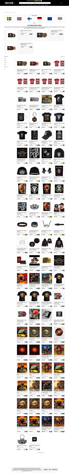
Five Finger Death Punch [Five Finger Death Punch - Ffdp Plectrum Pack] (32, 143)
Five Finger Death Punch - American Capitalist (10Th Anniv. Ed (22, 338)
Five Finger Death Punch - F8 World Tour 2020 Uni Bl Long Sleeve (21, 249)
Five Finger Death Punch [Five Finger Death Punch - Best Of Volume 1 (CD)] (20, 107)
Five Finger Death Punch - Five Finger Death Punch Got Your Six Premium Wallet (59, 321)
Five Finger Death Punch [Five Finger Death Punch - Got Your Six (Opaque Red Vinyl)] (20, 286)
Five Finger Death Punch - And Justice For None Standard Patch (47, 213)
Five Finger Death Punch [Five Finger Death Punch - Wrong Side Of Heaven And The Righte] (45, 286)
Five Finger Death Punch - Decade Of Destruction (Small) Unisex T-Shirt (59, 285)
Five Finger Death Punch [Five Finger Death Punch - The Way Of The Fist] (57, 358)
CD (23, 5)
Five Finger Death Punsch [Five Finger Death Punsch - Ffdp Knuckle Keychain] (32, 125)
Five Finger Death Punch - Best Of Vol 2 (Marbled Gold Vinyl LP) (56, 31)
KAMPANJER (42, 5)
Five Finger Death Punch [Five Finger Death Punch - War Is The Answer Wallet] (45, 107)
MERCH (31, 5)
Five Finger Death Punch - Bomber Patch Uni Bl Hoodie (58, 249)
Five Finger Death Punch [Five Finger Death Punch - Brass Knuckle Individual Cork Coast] (20, 161)
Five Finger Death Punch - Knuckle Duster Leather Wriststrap (33, 231)
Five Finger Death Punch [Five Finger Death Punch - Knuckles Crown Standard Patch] (57, 197)
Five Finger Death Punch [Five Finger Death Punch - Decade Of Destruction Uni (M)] (20, 304)
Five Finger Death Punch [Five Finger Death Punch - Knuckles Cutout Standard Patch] (32, 215)
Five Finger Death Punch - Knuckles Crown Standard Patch (58, 195)
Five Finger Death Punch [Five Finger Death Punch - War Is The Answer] (20, 376)
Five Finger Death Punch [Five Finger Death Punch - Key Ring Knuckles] (20, 447)
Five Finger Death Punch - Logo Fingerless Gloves (46, 177)
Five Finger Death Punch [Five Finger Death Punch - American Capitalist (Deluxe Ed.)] (57, 376)
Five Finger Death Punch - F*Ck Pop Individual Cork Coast (34, 159)
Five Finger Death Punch (13, 12)
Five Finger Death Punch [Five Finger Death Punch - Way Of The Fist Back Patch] (45, 197)
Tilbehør (34, 5)
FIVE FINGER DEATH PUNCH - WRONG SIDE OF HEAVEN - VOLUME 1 (46, 356)
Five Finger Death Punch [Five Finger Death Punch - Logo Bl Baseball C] (57, 215)
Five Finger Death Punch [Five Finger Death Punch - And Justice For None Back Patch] (20, 197)
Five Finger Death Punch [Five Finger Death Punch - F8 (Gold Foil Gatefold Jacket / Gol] (45, 268)
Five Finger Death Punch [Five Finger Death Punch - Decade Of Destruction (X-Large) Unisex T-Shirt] (45, 304)
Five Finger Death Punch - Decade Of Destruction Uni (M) (22, 303)
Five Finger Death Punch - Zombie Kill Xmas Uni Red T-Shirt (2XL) (47, 88)
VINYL (22, 5)
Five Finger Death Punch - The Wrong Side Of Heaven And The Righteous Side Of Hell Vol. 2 (47, 428)
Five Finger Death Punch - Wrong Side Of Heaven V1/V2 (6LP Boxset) (34, 267)
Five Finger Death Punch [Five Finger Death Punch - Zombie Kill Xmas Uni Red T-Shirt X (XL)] (32, 89)
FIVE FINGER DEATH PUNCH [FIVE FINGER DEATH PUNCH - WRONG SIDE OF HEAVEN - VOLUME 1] (45, 358)
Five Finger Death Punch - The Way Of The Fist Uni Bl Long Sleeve (34, 249)
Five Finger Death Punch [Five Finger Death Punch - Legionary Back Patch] (57, 179)
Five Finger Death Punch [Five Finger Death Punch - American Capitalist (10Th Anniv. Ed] (20, 340)
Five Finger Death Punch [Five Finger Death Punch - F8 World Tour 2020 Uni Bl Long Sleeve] (20, 250)
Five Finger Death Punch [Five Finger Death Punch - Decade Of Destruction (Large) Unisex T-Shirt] (32, 304)
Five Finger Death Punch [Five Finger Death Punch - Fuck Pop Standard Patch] (20, 215)
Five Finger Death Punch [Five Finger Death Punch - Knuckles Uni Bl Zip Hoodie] (45, 250)
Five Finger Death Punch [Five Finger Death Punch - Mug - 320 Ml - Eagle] (20, 125)
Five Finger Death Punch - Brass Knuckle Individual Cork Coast (21, 159)
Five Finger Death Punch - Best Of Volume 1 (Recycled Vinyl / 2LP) (33, 106)
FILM (26, 5)
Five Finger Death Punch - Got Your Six (59, 409)
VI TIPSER (38, 5)
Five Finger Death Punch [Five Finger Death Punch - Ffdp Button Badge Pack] (57, 143)
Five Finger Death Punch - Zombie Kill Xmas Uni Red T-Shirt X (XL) (34, 88)
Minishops (7, 12)
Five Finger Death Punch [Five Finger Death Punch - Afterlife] (45, 321)
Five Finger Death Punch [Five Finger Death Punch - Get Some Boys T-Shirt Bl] (45, 125)
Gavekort (46, 5)
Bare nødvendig (54, 469)
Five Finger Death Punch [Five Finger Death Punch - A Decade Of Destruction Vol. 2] (32, 340)
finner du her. (30, 470)
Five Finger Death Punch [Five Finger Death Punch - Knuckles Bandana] (45, 161)
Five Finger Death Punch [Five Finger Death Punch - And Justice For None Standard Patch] (45, 215)
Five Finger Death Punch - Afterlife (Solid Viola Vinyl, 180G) (21, 321)
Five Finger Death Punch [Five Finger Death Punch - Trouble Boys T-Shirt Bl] (20, 143)
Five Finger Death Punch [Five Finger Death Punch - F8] (20, 357)
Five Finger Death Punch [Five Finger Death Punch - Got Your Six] (20, 428)
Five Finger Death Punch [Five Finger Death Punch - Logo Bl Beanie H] (57, 161)
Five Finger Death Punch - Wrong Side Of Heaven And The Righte (47, 285)
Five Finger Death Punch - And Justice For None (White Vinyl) (34, 285)
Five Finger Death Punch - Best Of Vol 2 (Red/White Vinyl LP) (26, 44)
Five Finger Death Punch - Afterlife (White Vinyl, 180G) (58, 303)
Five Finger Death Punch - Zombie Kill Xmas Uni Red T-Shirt (59, 88)
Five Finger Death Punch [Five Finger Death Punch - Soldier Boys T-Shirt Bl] (57, 125)
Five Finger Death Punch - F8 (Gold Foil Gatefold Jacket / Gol (47, 267)
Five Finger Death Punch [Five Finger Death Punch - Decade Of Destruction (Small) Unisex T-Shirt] (57, 286)
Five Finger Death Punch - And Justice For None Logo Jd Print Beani (34, 177)
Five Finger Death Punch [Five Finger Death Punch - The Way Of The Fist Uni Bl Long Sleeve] (32, 250)
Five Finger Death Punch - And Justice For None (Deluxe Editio (47, 392)
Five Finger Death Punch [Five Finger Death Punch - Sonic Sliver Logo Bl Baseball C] (45, 143)
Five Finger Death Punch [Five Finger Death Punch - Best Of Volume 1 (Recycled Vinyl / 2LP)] (32, 107)
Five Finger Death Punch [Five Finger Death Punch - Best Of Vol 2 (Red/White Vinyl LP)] (24, 45)
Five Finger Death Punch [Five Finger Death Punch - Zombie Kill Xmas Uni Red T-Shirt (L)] (20, 89)
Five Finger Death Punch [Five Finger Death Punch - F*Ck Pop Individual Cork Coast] (32, 161)
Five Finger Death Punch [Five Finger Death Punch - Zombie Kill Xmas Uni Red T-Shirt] (57, 89)
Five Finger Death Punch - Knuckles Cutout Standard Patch (34, 213)
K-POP (29, 5)
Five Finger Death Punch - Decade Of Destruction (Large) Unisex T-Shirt (34, 303)
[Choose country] (60, 3)
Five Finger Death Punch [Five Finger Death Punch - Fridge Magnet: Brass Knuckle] (57, 268)
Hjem (4, 12)
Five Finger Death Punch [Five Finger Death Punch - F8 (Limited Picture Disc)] (57, 340)
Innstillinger (45, 469)
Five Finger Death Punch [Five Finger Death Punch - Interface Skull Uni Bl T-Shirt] (57, 107)
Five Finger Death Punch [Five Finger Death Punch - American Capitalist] (32, 376)
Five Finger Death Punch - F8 (21, 355)
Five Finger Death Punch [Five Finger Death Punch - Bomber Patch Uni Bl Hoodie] (57, 250)
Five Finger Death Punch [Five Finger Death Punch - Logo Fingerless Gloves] (45, 179)
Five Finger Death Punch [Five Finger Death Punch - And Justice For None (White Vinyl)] (32, 286)
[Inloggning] (62, 3)
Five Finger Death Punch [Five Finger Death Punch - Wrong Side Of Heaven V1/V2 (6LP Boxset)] (32, 268)
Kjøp (63, 91)
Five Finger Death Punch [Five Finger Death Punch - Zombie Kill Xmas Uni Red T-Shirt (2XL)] (45, 89)
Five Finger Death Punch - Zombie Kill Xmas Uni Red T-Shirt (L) (22, 88)
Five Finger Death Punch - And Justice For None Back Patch (22, 195)
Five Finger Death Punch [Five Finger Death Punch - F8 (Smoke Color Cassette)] (20, 268)
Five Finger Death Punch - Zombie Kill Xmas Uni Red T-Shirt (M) (59, 70)
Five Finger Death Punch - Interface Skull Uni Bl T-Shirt (58, 106)
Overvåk (61, 34)
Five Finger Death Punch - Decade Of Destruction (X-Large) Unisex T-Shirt (47, 303)
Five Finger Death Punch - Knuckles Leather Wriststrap (58, 231)
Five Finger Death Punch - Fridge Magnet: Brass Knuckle (58, 267)
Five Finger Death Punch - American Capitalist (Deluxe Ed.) (59, 374)
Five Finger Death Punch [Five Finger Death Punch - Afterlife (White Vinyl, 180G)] (57, 304)
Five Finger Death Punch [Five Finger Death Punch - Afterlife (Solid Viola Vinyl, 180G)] (20, 322)
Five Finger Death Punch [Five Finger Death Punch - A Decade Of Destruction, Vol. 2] (45, 340)
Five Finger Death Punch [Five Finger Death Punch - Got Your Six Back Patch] (32, 197)
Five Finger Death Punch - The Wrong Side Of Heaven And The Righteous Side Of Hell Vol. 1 (59, 428)
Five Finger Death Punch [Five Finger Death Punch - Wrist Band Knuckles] (32, 447)
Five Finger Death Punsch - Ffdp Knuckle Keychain (33, 124)
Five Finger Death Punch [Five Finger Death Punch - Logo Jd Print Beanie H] (20, 179)
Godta (50, 469)
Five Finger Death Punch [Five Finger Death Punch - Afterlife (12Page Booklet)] (32, 322)
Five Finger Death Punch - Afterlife (46, 320)
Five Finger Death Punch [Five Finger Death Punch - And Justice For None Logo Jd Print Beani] (32, 179)
